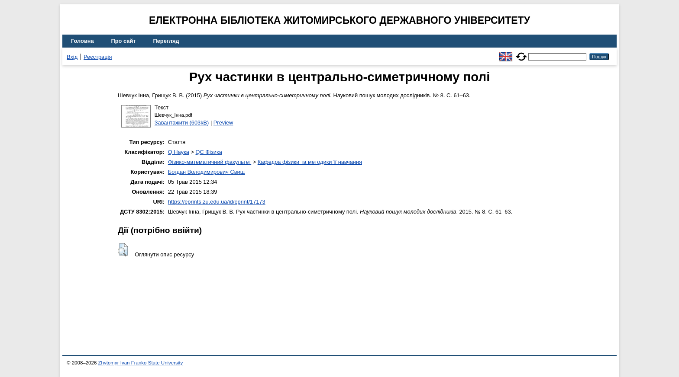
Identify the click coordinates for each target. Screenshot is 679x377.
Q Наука (178, 152)
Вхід (72, 57)
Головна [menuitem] (82, 41)
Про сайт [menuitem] (123, 41)
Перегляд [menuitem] (166, 41)
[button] (123, 249)
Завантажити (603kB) (182, 122)
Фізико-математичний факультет (209, 162)
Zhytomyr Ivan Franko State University (140, 362)
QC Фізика (209, 152)
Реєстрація (98, 57)
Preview (223, 122)
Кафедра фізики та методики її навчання (310, 162)
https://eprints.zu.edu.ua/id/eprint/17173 (216, 201)
